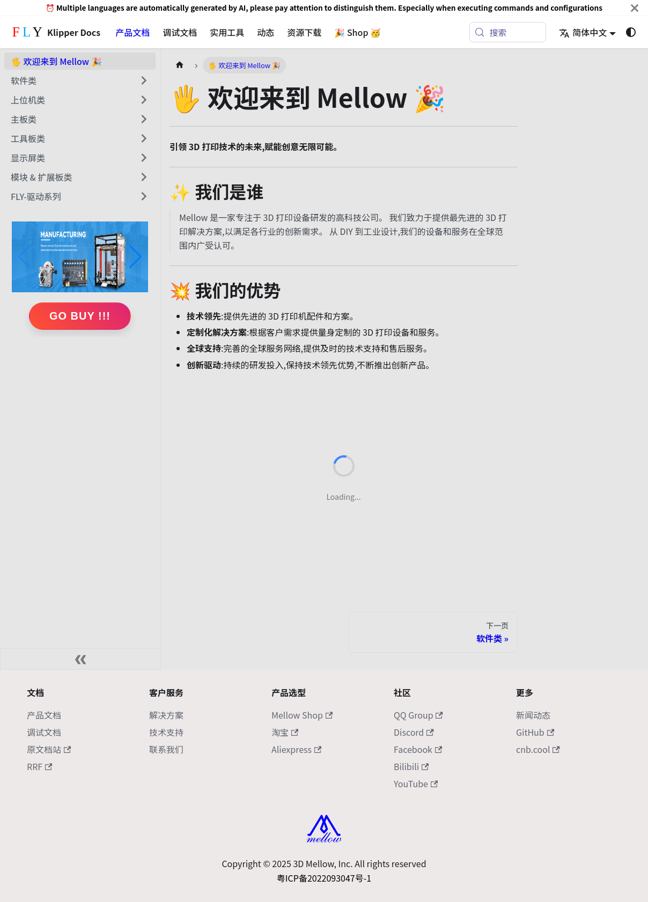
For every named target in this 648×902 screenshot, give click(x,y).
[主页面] (180, 65)
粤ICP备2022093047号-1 (324, 877)
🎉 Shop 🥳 (357, 32)
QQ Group (418, 714)
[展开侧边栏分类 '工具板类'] (144, 138)
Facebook (418, 749)
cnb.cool (538, 749)
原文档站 (49, 749)
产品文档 (132, 32)
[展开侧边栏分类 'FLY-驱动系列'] (144, 196)
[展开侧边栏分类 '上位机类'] (144, 99)
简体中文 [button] (583, 32)
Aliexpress (296, 749)
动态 (265, 32)
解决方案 (166, 714)
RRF (39, 766)
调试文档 (180, 32)
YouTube (416, 783)
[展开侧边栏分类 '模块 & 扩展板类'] (144, 177)
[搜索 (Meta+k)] (507, 32)
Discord (414, 732)
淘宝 (284, 732)
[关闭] (634, 8)
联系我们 (166, 749)
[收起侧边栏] (80, 659)
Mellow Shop (302, 714)
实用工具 (227, 32)
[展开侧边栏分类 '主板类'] (144, 119)
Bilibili (411, 766)
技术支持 (166, 732)
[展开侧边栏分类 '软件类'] (144, 80)
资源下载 (304, 32)
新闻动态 (533, 714)
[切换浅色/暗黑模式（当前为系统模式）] (630, 32)
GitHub (535, 732)
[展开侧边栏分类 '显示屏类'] (144, 157)
